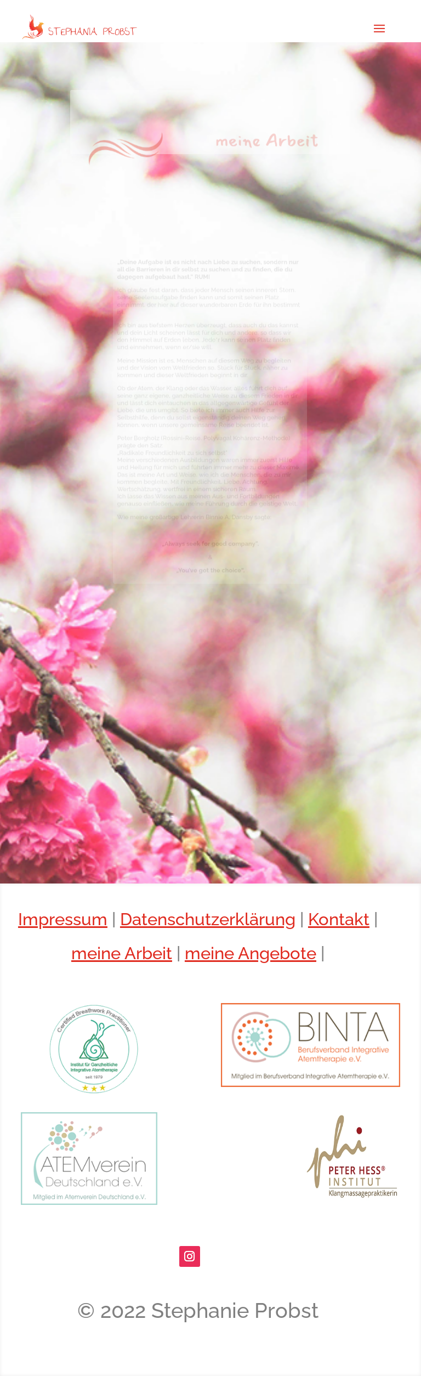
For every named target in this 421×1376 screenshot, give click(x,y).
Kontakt (338, 919)
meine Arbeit (121, 953)
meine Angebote (250, 953)
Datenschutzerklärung (207, 919)
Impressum (62, 919)
